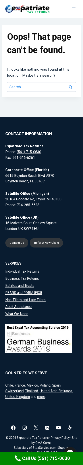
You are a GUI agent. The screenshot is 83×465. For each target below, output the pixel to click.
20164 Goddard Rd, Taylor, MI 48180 (33, 199)
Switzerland (14, 391)
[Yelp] (69, 427)
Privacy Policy (60, 437)
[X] (36, 427)
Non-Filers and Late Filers (25, 300)
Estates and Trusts (19, 285)
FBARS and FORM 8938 (23, 293)
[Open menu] (73, 8)
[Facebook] (13, 427)
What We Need (16, 314)
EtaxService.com (44, 447)
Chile (9, 385)
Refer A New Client (46, 242)
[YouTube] (58, 427)
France (20, 385)
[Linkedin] (47, 427)
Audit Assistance (18, 307)
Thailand (31, 391)
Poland (45, 385)
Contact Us (17, 242)
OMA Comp (43, 443)
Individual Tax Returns (22, 271)
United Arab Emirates (56, 391)
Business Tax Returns (22, 278)
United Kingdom (17, 397)
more (41, 397)
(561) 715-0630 (29, 152)
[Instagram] (24, 427)
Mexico (32, 385)
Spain (56, 385)
